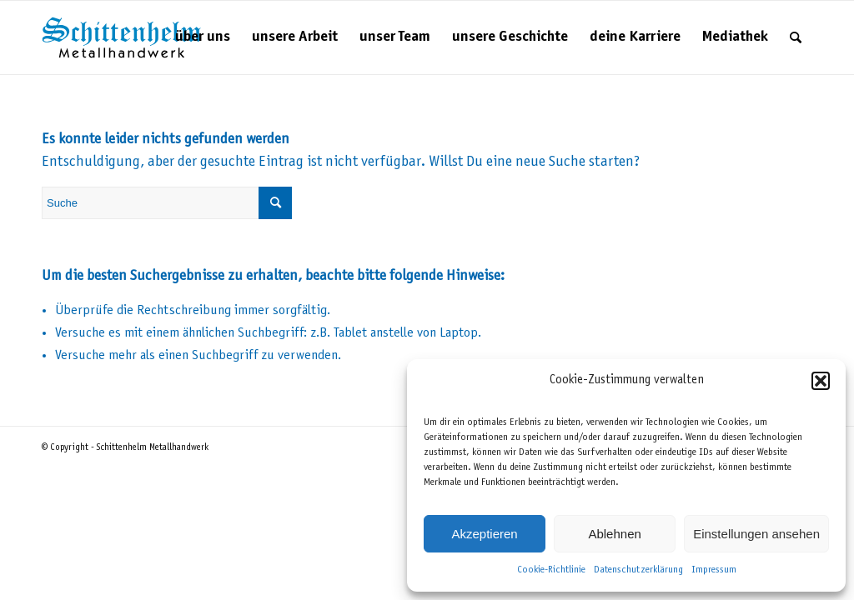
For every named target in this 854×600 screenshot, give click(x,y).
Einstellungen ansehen (756, 534)
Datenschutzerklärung (638, 570)
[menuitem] (202, 37)
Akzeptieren (484, 534)
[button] (820, 380)
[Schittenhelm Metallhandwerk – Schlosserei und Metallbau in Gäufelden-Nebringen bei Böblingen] (122, 37)
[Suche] (795, 37)
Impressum (713, 570)
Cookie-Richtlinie (551, 570)
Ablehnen (614, 534)
